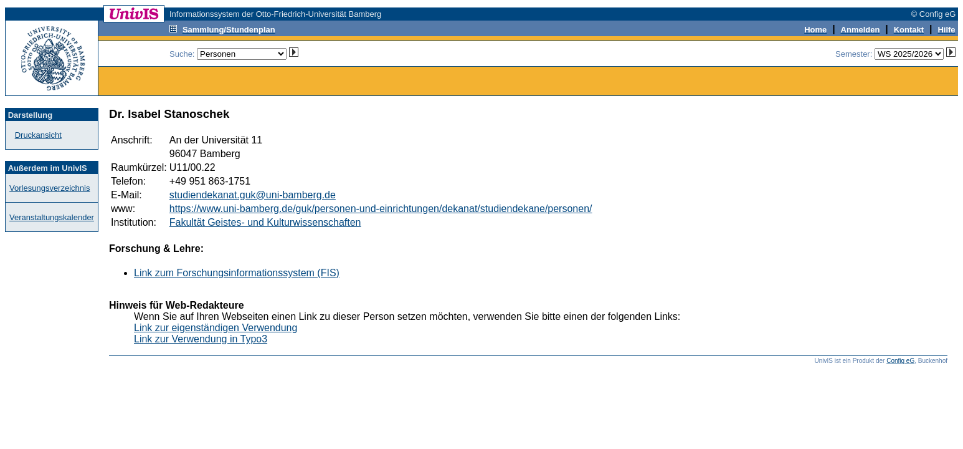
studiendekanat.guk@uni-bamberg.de (252, 195)
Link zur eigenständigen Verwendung (215, 327)
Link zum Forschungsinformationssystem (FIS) (236, 273)
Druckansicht (38, 135)
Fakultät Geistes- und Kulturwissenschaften (265, 222)
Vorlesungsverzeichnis (49, 188)
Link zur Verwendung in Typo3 (200, 339)
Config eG (900, 360)
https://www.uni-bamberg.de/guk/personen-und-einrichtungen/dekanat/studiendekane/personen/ (380, 208)
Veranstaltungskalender (51, 217)
